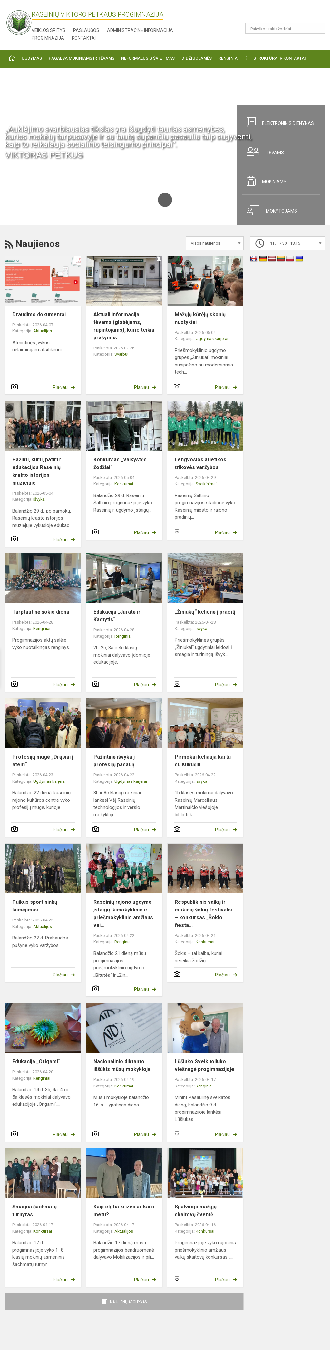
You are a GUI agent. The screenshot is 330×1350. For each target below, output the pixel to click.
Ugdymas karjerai (212, 338)
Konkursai (123, 483)
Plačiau (60, 387)
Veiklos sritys (48, 30)
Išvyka (39, 499)
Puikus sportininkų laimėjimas (34, 906)
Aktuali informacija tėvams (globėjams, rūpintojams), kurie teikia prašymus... (123, 326)
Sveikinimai (206, 483)
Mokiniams (264, 181)
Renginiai (41, 628)
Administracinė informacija (140, 30)
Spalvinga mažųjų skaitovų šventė (196, 1210)
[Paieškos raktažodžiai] (285, 28)
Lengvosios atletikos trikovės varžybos (200, 463)
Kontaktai (84, 38)
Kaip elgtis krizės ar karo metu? (123, 1210)
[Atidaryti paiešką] (318, 28)
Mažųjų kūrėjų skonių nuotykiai (200, 318)
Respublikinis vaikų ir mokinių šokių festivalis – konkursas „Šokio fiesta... (203, 913)
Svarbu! (121, 354)
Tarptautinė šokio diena (40, 612)
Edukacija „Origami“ (36, 1062)
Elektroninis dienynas (278, 122)
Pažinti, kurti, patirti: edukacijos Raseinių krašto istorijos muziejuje (36, 471)
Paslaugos (86, 30)
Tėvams (263, 151)
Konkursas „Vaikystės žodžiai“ (120, 463)
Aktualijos (42, 330)
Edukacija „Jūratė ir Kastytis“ (117, 616)
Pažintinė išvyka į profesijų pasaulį (114, 761)
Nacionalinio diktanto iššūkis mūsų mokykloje (122, 1065)
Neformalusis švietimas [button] (148, 58)
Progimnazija (48, 38)
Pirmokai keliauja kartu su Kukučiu (203, 761)
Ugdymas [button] (32, 58)
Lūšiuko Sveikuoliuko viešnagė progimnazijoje (204, 1065)
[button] (281, 13)
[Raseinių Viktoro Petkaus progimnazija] (22, 20)
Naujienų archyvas (128, 1301)
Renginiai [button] (228, 58)
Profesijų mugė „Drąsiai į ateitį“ (42, 761)
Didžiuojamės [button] (196, 58)
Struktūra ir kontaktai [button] (279, 58)
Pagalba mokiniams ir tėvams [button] (81, 58)
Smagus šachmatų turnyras (34, 1210)
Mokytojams (269, 210)
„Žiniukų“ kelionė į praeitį (205, 612)
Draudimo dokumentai (39, 314)
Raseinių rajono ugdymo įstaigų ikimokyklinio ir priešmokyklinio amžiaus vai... (123, 913)
